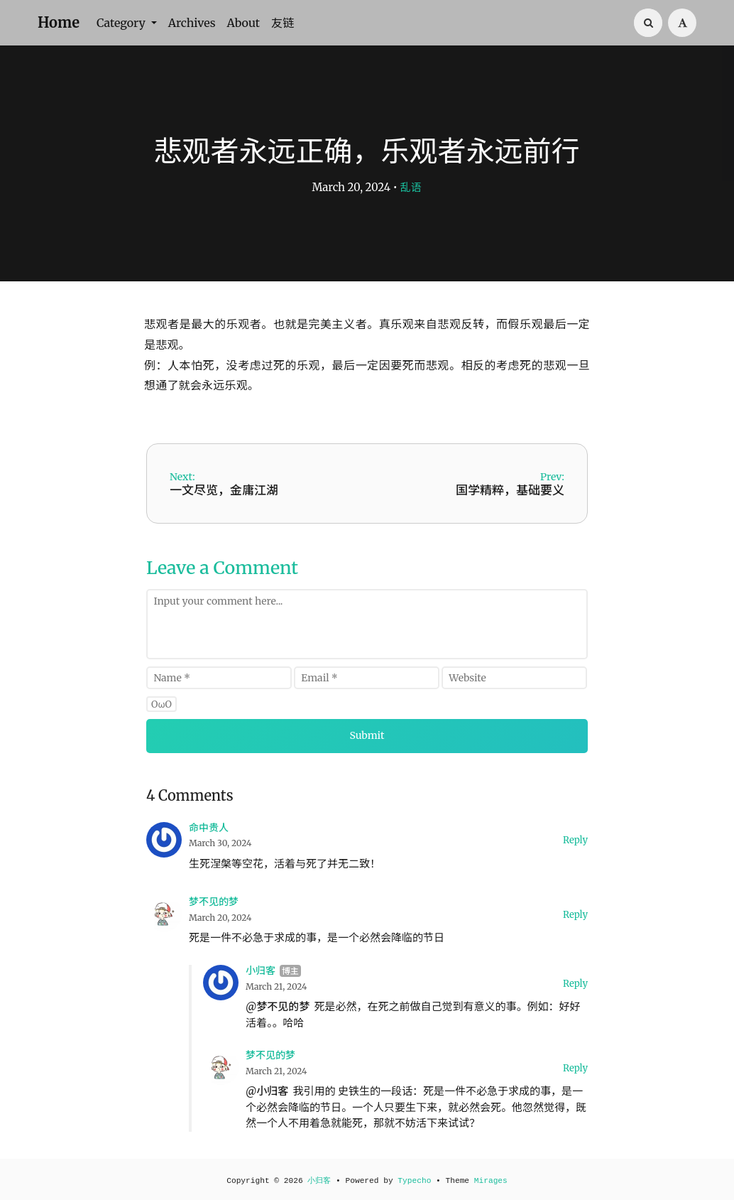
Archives (192, 23)
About (243, 23)
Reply (575, 840)
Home (59, 22)
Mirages (491, 1181)
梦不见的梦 (214, 901)
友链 (282, 23)
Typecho (414, 1181)
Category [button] (122, 23)
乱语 (411, 187)
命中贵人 (209, 827)
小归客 (260, 970)
